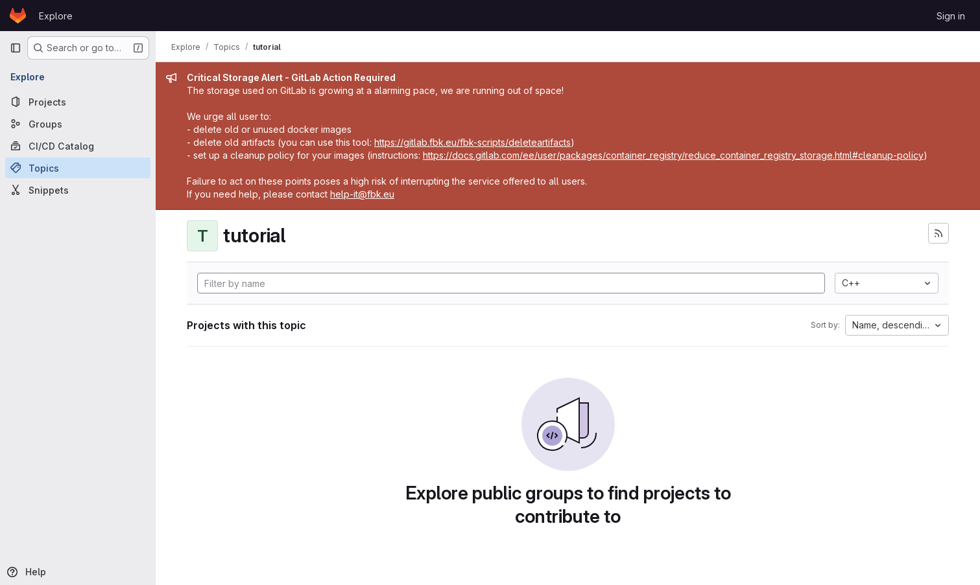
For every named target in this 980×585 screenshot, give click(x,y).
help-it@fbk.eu (362, 194)
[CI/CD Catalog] (77, 145)
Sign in (951, 15)
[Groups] (77, 123)
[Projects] (77, 101)
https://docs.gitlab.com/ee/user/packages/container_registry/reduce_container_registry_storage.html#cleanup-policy (673, 155)
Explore (56, 15)
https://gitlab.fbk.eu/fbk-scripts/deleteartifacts (472, 142)
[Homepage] (18, 15)
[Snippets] (77, 189)
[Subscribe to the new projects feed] (938, 233)
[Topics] (77, 167)
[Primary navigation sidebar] (15, 48)
